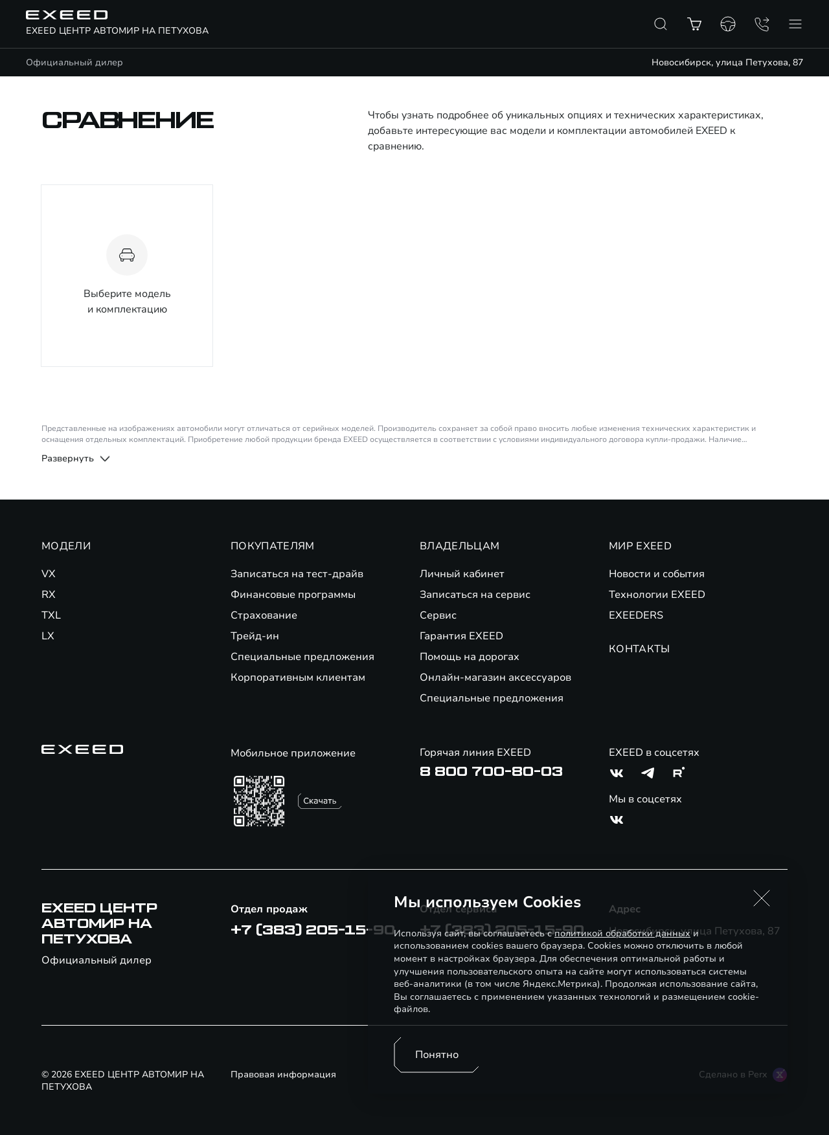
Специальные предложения (302, 657)
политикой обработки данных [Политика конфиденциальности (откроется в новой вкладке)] (622, 933)
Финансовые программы (293, 595)
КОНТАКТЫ (639, 649)
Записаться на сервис (475, 595)
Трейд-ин (255, 636)
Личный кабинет (462, 574)
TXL (51, 615)
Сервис (438, 615)
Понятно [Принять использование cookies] (437, 1055)
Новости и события (657, 574)
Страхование (264, 615)
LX (47, 636)
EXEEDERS (636, 615)
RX (48, 595)
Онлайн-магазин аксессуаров (495, 677)
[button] (761, 898)
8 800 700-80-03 (491, 772)
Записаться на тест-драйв (297, 574)
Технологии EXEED (657, 595)
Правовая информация (283, 1074)
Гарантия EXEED (461, 636)
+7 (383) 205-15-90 (313, 930)
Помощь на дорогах (469, 657)
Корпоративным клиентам (298, 677)
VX (48, 574)
